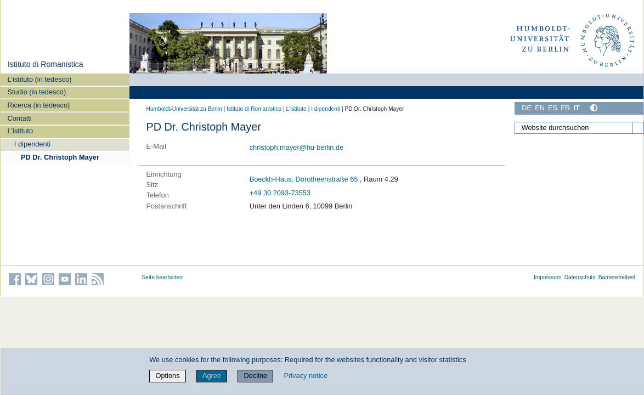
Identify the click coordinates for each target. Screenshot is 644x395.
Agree (211, 375)
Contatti (20, 118)
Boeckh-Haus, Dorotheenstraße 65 (304, 179)
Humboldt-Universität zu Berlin (184, 109)
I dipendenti (32, 144)
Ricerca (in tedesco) (39, 105)
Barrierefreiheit (616, 277)
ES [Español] (552, 108)
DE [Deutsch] (527, 108)
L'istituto (20, 131)
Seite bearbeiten (162, 277)
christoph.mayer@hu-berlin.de (297, 147)
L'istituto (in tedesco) (40, 79)
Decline (256, 375)
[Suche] (637, 128)
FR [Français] (565, 108)
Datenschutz (580, 277)
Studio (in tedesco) (37, 92)
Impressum (548, 277)
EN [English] (540, 108)
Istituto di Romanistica (45, 64)
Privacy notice (305, 375)
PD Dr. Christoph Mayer (60, 157)
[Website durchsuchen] (579, 128)
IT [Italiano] (576, 108)
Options (167, 375)
